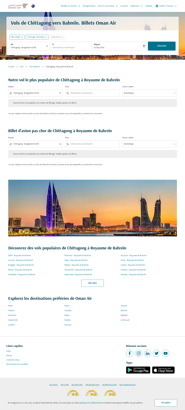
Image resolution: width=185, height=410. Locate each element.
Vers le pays (53, 385)
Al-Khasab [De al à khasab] (125, 320)
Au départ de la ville (109, 385)
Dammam (12, 315)
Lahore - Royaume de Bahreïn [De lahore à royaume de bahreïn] (133, 265)
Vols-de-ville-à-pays (92, 385)
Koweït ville (12, 320)
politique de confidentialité (90, 403)
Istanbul (67, 310)
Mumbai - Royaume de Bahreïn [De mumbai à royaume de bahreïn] (133, 275)
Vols (21, 67)
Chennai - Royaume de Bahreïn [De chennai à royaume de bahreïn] (133, 270)
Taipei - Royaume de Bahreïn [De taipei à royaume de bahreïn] (75, 260)
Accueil (11, 67)
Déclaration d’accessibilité (17, 364)
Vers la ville (65, 385)
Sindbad (148, 6)
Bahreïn (124, 310)
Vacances (124, 6)
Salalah (124, 306)
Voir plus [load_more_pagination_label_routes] (92, 283)
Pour (67, 87)
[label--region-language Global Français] (166, 6)
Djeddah (124, 315)
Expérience (137, 6)
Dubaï (66, 315)
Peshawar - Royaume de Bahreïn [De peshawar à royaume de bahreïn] (77, 255)
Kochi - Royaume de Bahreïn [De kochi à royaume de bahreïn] (132, 260)
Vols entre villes (77, 385)
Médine (67, 320)
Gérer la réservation (108, 6)
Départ (97, 44)
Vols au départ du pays (127, 385)
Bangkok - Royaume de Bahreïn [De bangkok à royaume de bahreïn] (21, 265)
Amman (11, 310)
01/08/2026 (99, 48)
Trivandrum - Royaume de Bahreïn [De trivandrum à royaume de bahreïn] (78, 270)
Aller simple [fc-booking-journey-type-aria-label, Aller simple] (15, 37)
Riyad (66, 306)
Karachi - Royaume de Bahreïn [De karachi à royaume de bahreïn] (20, 260)
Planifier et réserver (71, 6)
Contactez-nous (13, 360)
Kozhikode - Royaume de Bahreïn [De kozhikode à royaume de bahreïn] (21, 275)
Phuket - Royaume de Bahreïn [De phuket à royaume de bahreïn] (76, 265)
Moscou (67, 325)
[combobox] (28, 47)
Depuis (11, 87)
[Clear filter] (60, 93)
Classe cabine (127, 87)
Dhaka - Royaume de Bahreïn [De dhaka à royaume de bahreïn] (20, 270)
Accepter (165, 402)
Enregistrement (89, 6)
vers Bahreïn (34, 67)
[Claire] (48, 46)
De (12, 44)
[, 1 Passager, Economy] (35, 37)
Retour (9, 356)
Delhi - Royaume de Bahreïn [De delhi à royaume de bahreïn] (19, 255)
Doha (10, 306)
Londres (11, 325)
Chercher (161, 46)
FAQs (8, 351)
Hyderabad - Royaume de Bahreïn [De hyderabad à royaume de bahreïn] (78, 275)
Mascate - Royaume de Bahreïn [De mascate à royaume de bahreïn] (133, 255)
